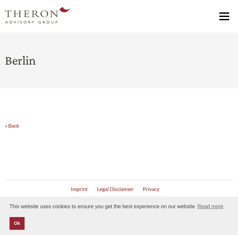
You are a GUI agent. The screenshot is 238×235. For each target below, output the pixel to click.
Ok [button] (17, 223)
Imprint (79, 189)
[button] (224, 16)
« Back (12, 125)
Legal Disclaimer (115, 189)
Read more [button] (210, 206)
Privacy (151, 189)
